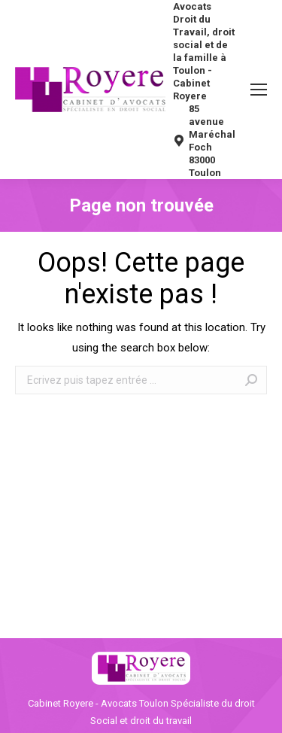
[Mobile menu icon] (258, 89)
